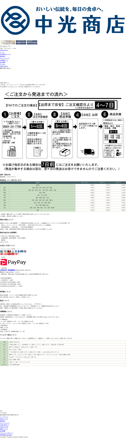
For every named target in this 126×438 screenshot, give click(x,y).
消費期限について (32, 41)
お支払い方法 (21, 41)
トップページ (4, 417)
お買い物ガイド (4, 425)
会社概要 (2, 62)
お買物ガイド (4, 60)
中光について (4, 419)
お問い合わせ (4, 50)
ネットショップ (4, 58)
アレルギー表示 (32, 43)
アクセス (2, 64)
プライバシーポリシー (6, 433)
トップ (2, 52)
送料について (21, 43)
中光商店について (5, 54)
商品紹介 (2, 56)
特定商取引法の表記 (6, 435)
